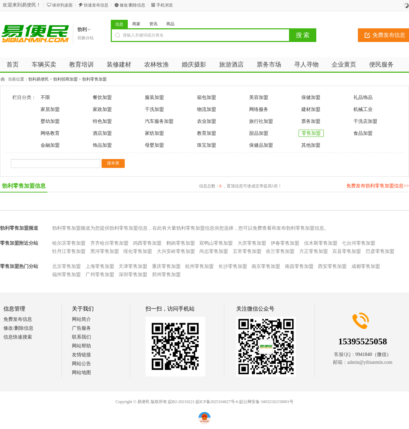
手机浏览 (164, 5)
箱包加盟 (206, 97)
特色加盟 (102, 121)
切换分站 (85, 37)
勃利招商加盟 (65, 79)
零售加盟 (311, 133)
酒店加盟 (102, 133)
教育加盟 (206, 133)
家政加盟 (102, 109)
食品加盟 (363, 133)
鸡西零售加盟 (147, 243)
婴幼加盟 (50, 121)
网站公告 (81, 363)
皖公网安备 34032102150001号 (266, 401)
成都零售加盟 (365, 266)
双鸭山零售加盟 (216, 243)
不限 (45, 97)
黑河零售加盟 (104, 251)
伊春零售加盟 (285, 243)
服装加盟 (154, 97)
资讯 (153, 24)
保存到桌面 (62, 5)
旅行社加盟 (261, 121)
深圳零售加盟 (133, 274)
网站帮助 (81, 345)
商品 (170, 24)
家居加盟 (50, 109)
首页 (12, 64)
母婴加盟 (154, 145)
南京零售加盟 (266, 266)
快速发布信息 (96, 5)
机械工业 (363, 109)
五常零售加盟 (247, 251)
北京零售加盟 (66, 266)
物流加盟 (206, 109)
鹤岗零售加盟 (180, 243)
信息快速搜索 (17, 337)
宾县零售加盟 (346, 251)
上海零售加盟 (100, 266)
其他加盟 (310, 145)
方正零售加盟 (313, 251)
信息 (119, 24)
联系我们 (81, 337)
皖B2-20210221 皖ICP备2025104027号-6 (203, 401)
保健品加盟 (261, 145)
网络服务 (258, 109)
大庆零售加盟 (252, 243)
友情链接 (81, 354)
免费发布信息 (17, 319)
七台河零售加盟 (358, 243)
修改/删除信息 (132, 5)
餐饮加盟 (102, 97)
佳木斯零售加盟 (320, 243)
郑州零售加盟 (166, 274)
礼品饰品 (363, 97)
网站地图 (81, 372)
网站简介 (81, 319)
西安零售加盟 (332, 266)
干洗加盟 (154, 109)
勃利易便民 (38, 79)
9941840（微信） (373, 354)
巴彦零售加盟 (380, 251)
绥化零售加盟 (137, 251)
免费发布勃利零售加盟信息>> (377, 185)
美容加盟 (258, 97)
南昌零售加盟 (299, 266)
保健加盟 (310, 97)
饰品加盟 (102, 145)
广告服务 (81, 328)
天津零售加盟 (133, 266)
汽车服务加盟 (159, 121)
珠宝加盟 (206, 145)
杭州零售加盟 (199, 266)
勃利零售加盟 (94, 79)
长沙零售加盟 (232, 266)
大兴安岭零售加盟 (176, 251)
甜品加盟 (258, 133)
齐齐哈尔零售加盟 (109, 243)
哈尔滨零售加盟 (69, 243)
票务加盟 (310, 121)
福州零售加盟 (66, 274)
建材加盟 (310, 109)
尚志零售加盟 (213, 251)
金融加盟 (50, 145)
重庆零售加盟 (166, 266)
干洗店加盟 (365, 121)
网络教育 (50, 133)
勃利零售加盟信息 (24, 186)
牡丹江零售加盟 (69, 251)
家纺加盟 (154, 133)
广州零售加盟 (100, 274)
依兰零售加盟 (280, 251)
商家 (136, 24)
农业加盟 (206, 121)
